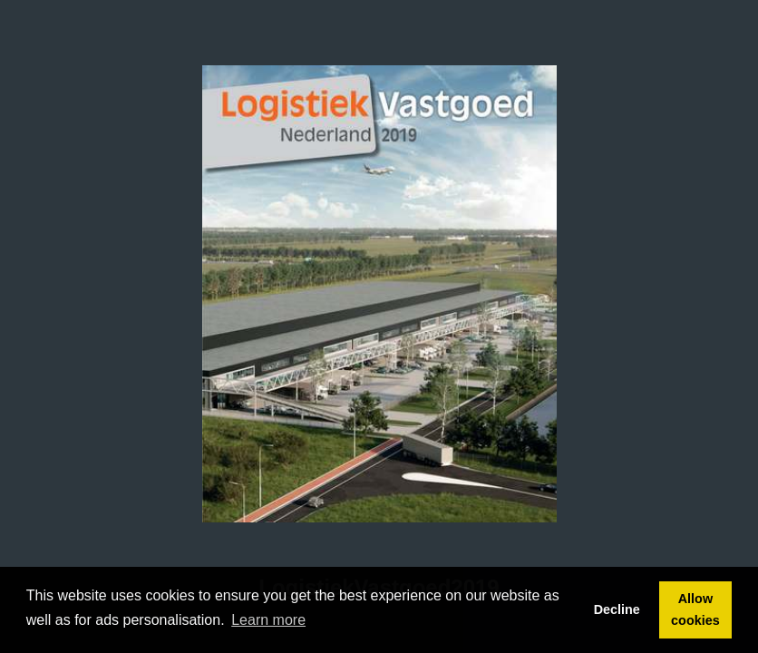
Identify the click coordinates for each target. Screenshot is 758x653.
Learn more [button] (268, 620)
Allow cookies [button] (695, 609)
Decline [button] (617, 609)
